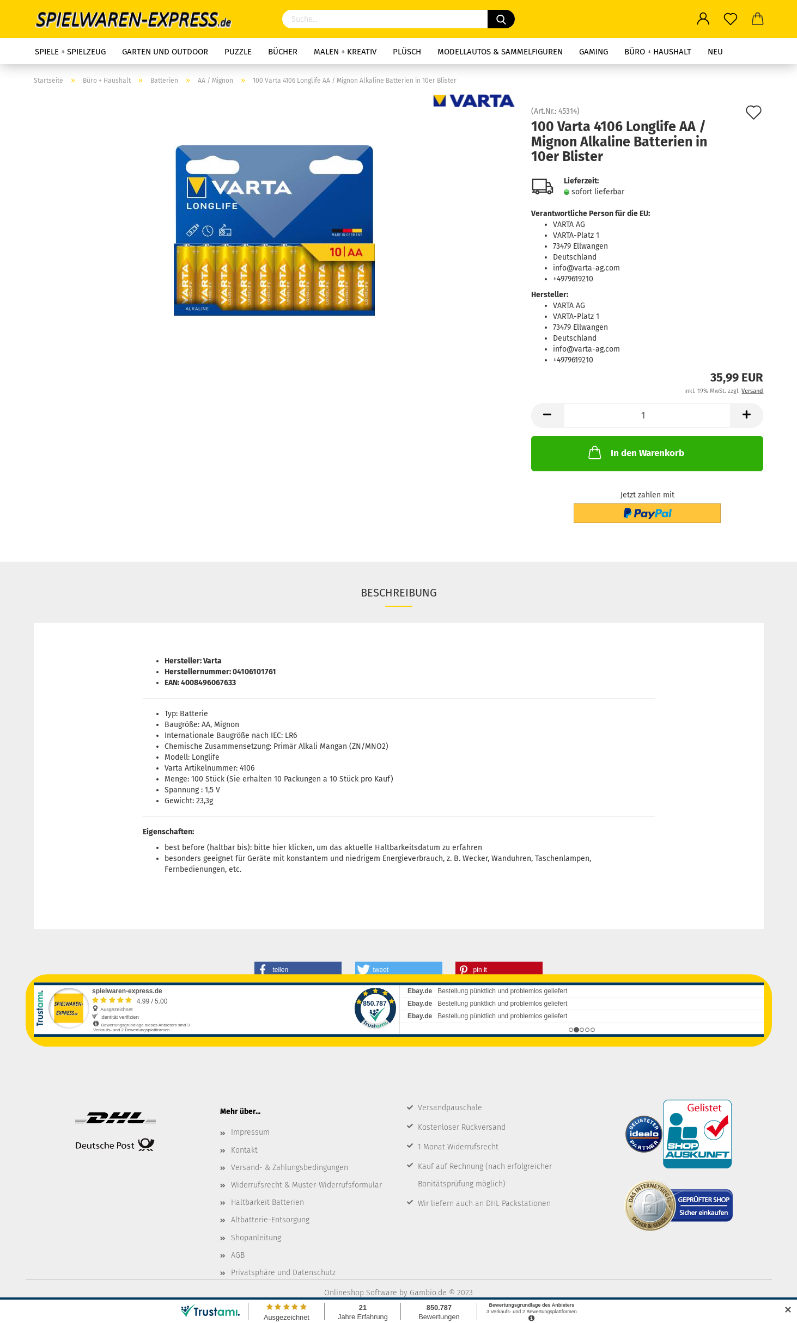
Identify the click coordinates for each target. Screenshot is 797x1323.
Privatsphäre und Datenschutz (283, 1272)
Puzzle (238, 52)
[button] (298, 970)
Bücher (282, 52)
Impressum (250, 1132)
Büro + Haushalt (657, 52)
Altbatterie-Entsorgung (270, 1219)
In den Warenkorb (635, 452)
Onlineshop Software (360, 1292)
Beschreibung (399, 592)
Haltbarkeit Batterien (267, 1202)
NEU (715, 52)
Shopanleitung (256, 1237)
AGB (238, 1255)
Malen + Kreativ (345, 52)
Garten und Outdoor (165, 52)
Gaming (593, 52)
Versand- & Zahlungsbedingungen (289, 1167)
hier (279, 847)
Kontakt (244, 1150)
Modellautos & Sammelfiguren (500, 52)
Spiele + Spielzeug (70, 52)
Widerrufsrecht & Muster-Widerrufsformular (306, 1185)
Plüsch (407, 52)
